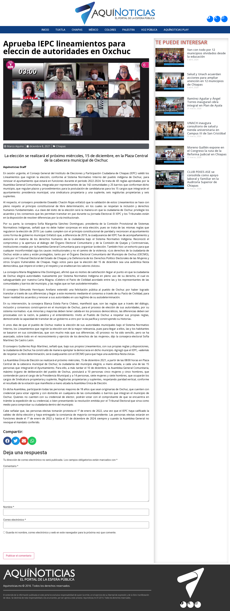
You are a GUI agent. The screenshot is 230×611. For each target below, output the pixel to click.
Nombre (8, 507)
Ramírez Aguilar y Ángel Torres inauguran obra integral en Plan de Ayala (204, 102)
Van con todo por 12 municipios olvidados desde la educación (206, 53)
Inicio (45, 29)
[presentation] (27, 544)
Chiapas (77, 29)
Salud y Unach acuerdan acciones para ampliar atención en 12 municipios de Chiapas (205, 79)
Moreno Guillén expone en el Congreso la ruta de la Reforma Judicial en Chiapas (206, 150)
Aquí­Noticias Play (176, 29)
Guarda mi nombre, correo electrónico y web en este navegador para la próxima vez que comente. (61, 532)
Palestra (128, 29)
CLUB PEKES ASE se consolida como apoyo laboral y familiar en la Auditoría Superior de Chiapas (203, 178)
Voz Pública (149, 29)
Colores (110, 29)
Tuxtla (60, 29)
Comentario (10, 466)
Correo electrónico (14, 520)
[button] (7, 441)
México (93, 29)
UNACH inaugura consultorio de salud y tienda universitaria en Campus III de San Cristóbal (206, 128)
